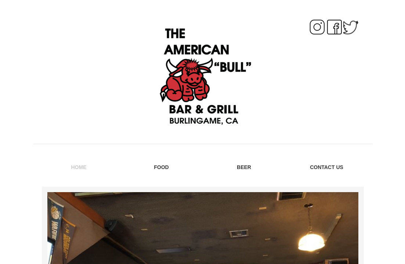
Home (79, 167)
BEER (244, 167)
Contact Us (326, 167)
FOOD (161, 167)
